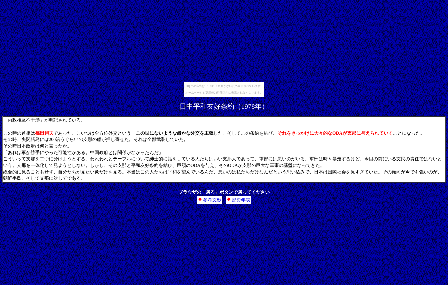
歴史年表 (241, 199)
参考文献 (212, 199)
